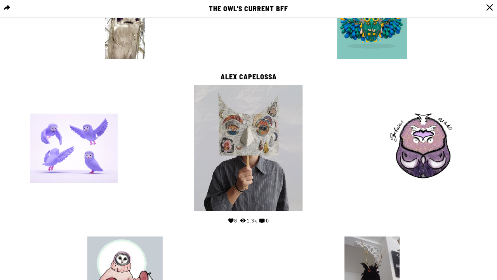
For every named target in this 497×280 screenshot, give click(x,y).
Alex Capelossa (249, 77)
